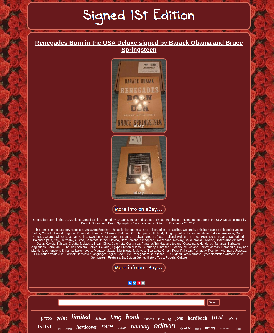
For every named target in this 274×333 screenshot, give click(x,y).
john (179, 318)
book (133, 317)
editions (149, 319)
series (238, 328)
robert (232, 318)
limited (80, 317)
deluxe (100, 318)
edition (164, 326)
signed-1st (185, 328)
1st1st (44, 326)
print (62, 318)
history (210, 328)
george (68, 328)
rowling (164, 318)
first (217, 317)
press (46, 318)
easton (198, 329)
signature (225, 328)
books (121, 327)
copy (58, 328)
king (115, 317)
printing (140, 326)
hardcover (86, 327)
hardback (197, 318)
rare (107, 326)
